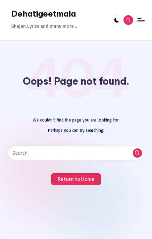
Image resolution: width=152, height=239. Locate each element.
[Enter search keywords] (76, 153)
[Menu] (140, 20)
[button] (137, 153)
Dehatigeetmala (43, 14)
